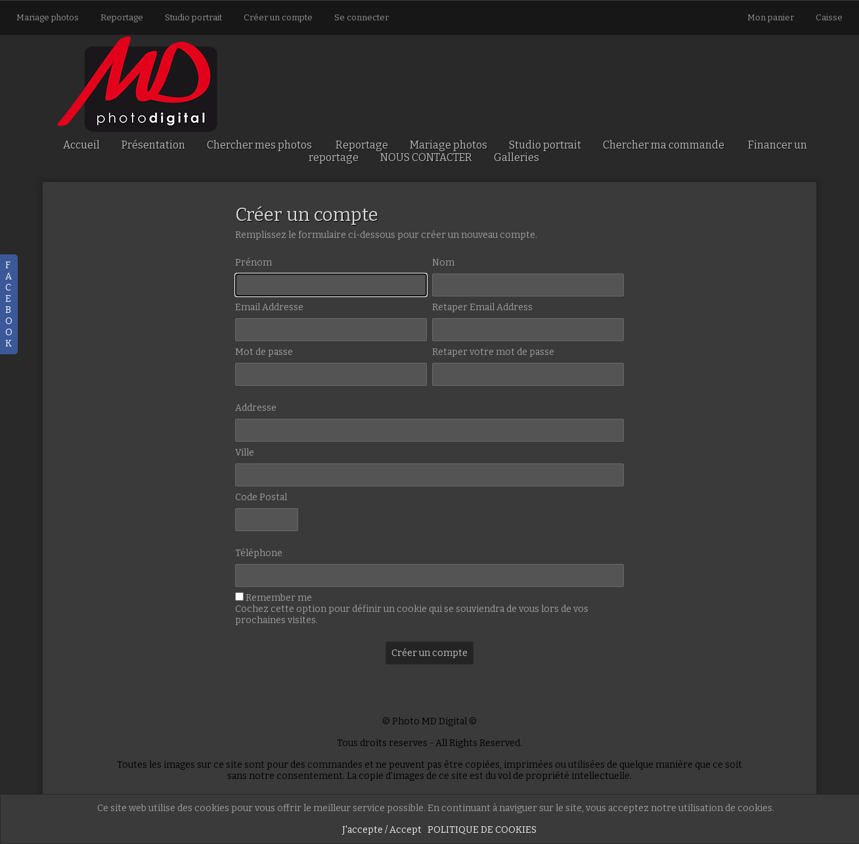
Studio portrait (193, 17)
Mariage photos (47, 17)
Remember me (279, 597)
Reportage (121, 17)
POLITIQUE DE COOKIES (482, 829)
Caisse (829, 17)
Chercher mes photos (259, 145)
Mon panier (771, 17)
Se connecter (361, 17)
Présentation (153, 145)
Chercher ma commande (663, 145)
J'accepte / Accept (382, 829)
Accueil (81, 145)
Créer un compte (278, 17)
